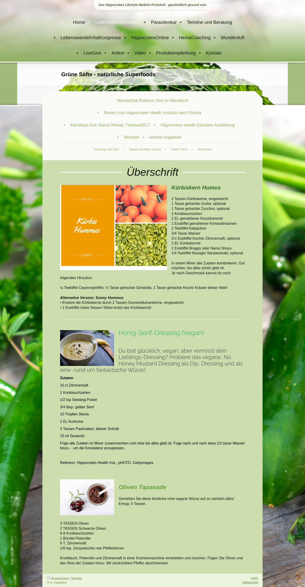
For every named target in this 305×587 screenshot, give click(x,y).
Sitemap (76, 578)
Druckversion (58, 578)
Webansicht (250, 582)
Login (254, 578)
